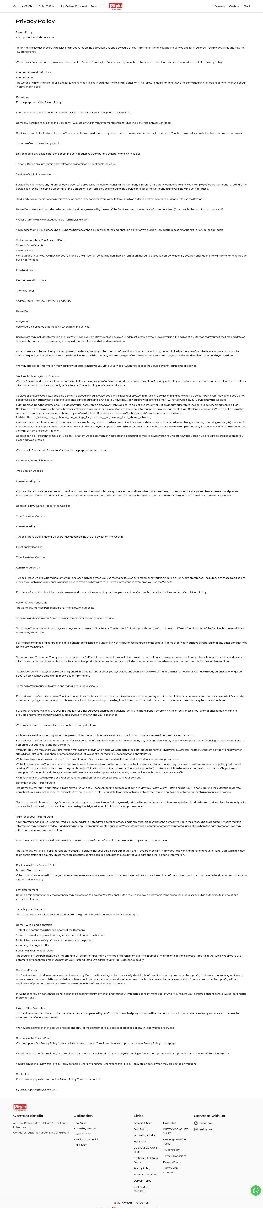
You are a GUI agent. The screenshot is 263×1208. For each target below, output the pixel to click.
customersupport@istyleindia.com (48, 1132)
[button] (219, 6)
